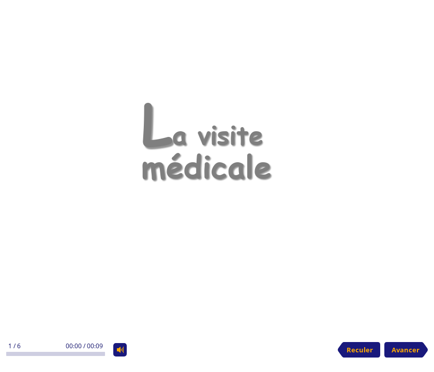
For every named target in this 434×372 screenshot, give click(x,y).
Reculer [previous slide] (360, 349)
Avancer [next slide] (406, 349)
